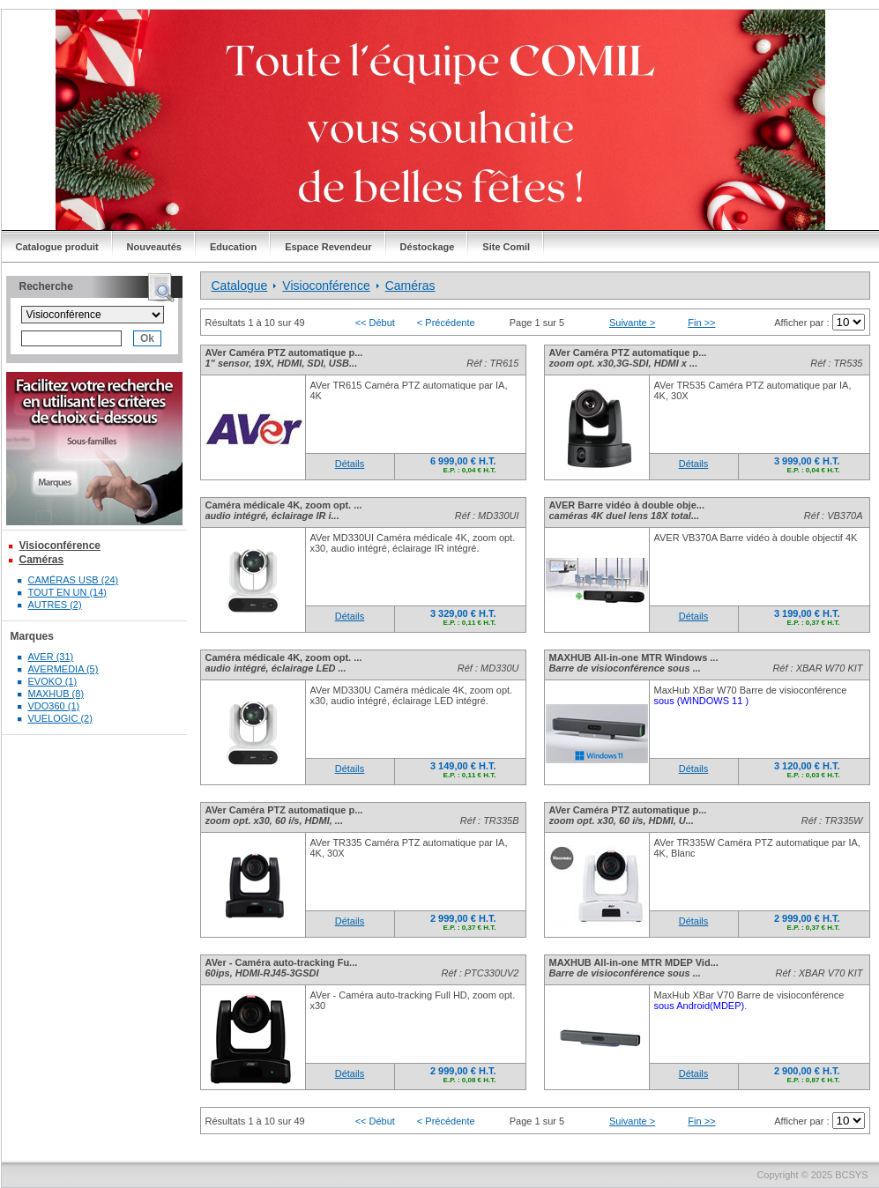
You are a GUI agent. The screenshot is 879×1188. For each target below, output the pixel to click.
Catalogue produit (57, 246)
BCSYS (851, 1174)
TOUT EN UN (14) (67, 592)
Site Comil (506, 246)
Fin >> (701, 322)
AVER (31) (51, 656)
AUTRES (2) (55, 604)
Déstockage (427, 246)
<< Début (375, 322)
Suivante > (632, 322)
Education (233, 246)
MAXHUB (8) (56, 693)
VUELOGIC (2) (60, 718)
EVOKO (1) (53, 681)
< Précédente (446, 322)
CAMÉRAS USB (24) (73, 580)
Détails (350, 463)
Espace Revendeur (328, 246)
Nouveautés (154, 246)
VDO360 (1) (54, 706)
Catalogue (240, 285)
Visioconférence (60, 545)
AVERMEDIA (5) (63, 669)
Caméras (41, 559)
